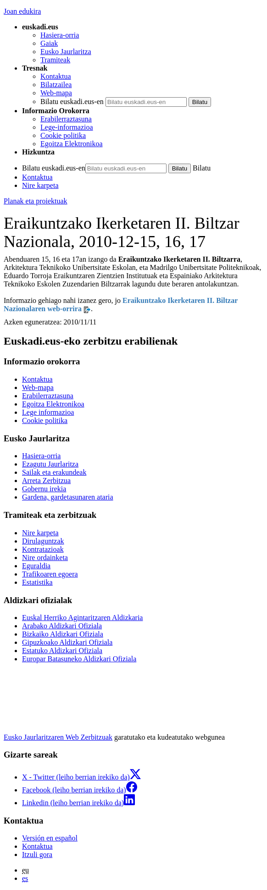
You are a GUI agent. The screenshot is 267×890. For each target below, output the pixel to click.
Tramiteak (55, 60)
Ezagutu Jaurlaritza (50, 464)
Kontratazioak (43, 549)
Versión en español (50, 838)
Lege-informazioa (66, 127)
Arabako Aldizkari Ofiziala (62, 626)
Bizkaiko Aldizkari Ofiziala (62, 634)
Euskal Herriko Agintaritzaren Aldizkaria (82, 617)
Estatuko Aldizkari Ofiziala (62, 650)
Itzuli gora (37, 854)
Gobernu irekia (44, 489)
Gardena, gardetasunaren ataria (67, 497)
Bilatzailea (56, 84)
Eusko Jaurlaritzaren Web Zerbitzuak (58, 737)
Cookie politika (63, 135)
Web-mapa (56, 93)
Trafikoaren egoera (50, 574)
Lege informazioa (48, 412)
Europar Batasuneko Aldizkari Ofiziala (79, 659)
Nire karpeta (40, 185)
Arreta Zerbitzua (46, 480)
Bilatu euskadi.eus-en (72, 101)
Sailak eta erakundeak (54, 472)
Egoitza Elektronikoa (71, 144)
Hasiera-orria (59, 35)
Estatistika (37, 582)
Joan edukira (22, 11)
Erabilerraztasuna (66, 119)
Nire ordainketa (45, 557)
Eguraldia (36, 566)
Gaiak (49, 43)
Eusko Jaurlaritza (65, 51)
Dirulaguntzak (43, 541)
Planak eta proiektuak (35, 201)
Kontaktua (55, 76)
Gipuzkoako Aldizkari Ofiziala (67, 642)
